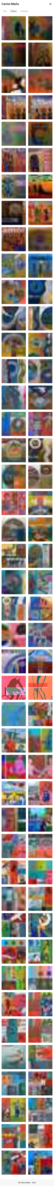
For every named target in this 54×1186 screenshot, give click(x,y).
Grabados (24, 11)
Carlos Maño (10, 4)
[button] (14, 28)
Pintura (13, 11)
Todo (5, 11)
